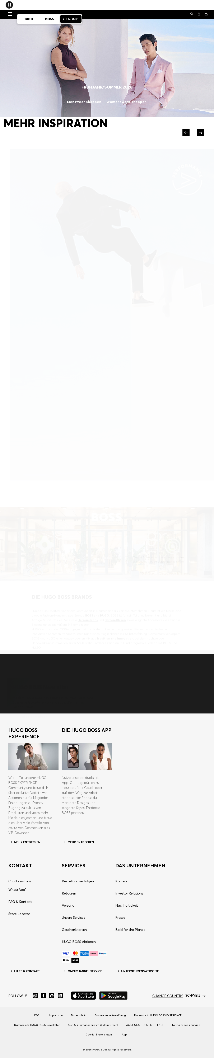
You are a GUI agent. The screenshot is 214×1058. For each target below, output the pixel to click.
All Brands (71, 19)
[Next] (200, 132)
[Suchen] (191, 14)
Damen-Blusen (115, 613)
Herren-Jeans (88, 613)
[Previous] (186, 132)
